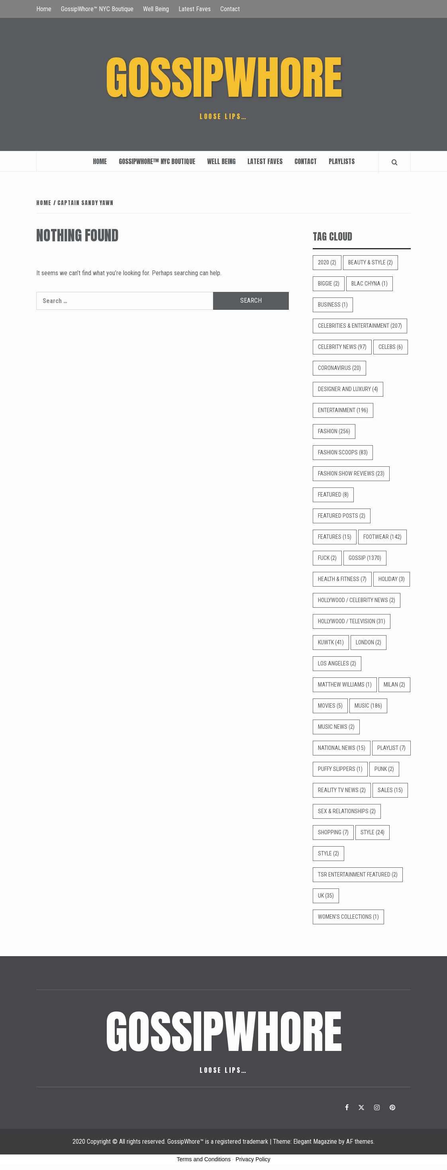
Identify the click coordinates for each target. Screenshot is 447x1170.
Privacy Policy (252, 1159)
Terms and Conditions (204, 1159)
